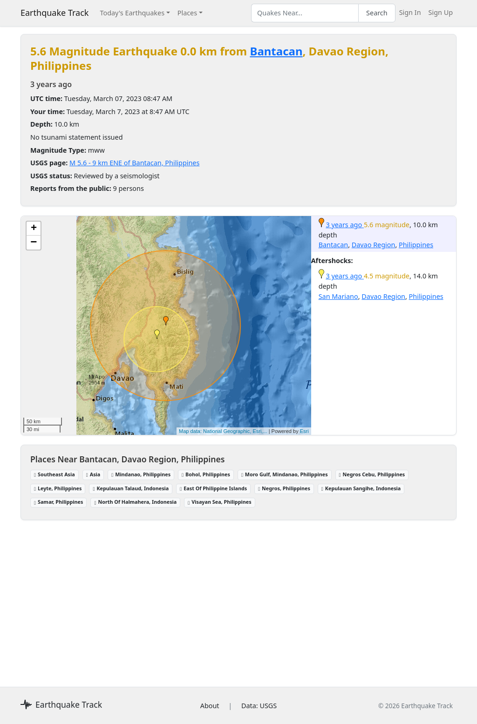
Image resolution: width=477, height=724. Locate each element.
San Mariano (338, 296)
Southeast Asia (54, 474)
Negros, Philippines (284, 488)
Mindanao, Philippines (140, 474)
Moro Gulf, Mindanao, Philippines (284, 474)
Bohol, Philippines (206, 474)
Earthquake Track (54, 12)
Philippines (416, 244)
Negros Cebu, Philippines (372, 474)
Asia (93, 474)
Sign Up (441, 12)
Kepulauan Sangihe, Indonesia (361, 488)
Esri (304, 431)
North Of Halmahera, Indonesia (135, 501)
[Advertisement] (238, 599)
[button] (166, 320)
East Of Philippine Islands (213, 488)
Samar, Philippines (58, 501)
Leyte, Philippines (58, 488)
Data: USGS (259, 705)
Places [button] (187, 12)
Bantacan (276, 51)
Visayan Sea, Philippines (219, 501)
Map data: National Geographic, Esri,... (223, 431)
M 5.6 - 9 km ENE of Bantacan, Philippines (134, 162)
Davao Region (373, 244)
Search (377, 12)
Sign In (410, 12)
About (209, 705)
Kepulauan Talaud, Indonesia (131, 488)
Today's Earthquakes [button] (132, 12)
